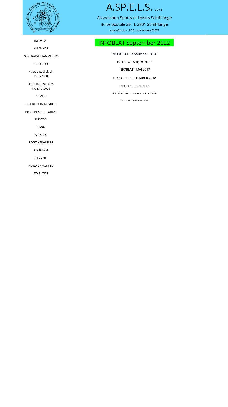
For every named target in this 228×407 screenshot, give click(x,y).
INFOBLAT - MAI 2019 (134, 69)
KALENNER (41, 48)
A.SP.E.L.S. (130, 6)
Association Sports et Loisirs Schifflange (134, 17)
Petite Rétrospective (41, 84)
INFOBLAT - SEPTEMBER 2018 (134, 77)
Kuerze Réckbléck (44, 71)
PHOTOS (41, 119)
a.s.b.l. (158, 9)
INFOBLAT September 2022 (134, 42)
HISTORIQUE (41, 64)
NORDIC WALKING (40, 165)
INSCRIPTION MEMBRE (41, 104)
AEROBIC (41, 135)
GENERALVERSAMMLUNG (41, 56)
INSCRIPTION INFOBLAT (41, 112)
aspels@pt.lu (117, 30)
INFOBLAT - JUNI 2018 (134, 86)
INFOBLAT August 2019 (134, 62)
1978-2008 (41, 76)
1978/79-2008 (41, 88)
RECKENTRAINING (41, 142)
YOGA (41, 127)
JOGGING (41, 158)
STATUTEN (41, 173)
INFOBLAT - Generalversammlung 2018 (134, 93)
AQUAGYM (41, 150)
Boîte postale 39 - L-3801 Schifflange (134, 24)
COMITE (41, 96)
